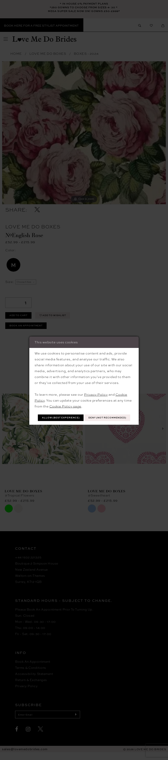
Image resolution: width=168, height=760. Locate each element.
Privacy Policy (96, 389)
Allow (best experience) (84, 412)
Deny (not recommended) (84, 423)
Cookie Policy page (65, 400)
